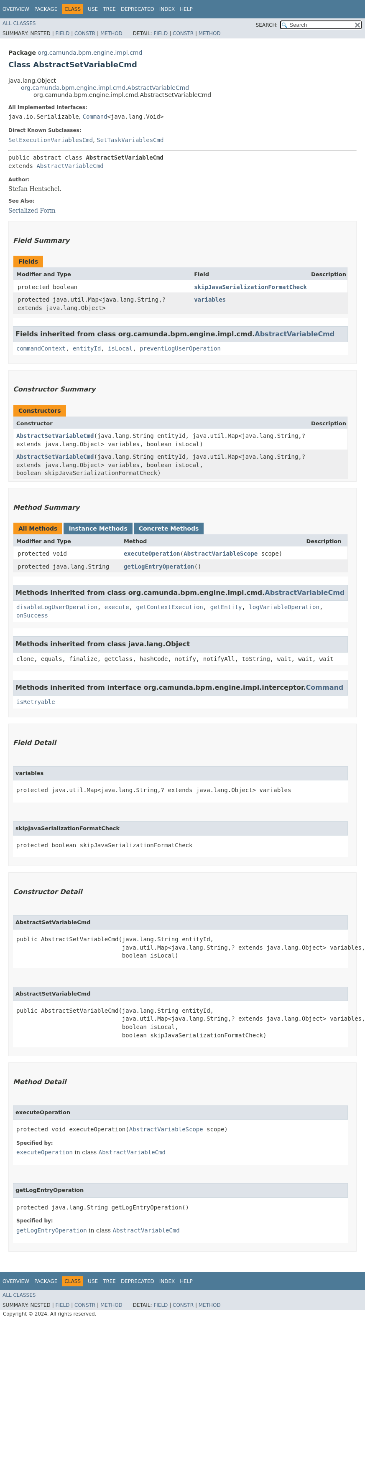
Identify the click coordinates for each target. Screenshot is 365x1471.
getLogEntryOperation (159, 566)
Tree (109, 9)
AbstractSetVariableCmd (55, 435)
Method (111, 33)
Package (45, 9)
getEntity (226, 607)
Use (93, 9)
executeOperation (152, 553)
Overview (16, 9)
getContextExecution (169, 607)
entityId (87, 348)
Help (186, 9)
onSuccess (32, 615)
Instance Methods (98, 528)
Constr (84, 33)
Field (62, 33)
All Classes (19, 23)
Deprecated (137, 9)
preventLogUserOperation (180, 348)
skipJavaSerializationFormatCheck (250, 287)
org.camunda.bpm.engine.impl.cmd (90, 52)
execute (117, 607)
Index (167, 9)
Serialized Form (32, 210)
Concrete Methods (169, 528)
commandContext (41, 348)
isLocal (120, 348)
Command (94, 116)
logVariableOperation (284, 607)
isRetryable (35, 702)
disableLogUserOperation (56, 607)
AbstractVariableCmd (69, 166)
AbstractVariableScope (221, 553)
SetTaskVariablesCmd (130, 140)
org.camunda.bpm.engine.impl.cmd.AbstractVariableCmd (105, 87)
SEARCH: (267, 25)
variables (210, 299)
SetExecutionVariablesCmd (50, 140)
